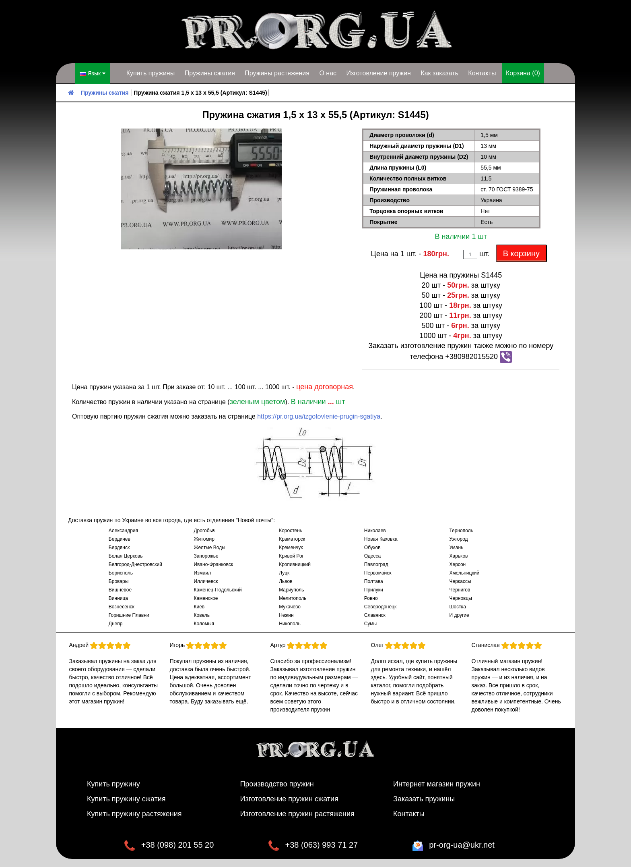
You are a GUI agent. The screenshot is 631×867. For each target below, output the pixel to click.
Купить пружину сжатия (126, 799)
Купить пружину (113, 784)
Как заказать (439, 73)
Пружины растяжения (277, 73)
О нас (327, 73)
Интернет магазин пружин (436, 784)
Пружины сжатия (210, 73)
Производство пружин (277, 784)
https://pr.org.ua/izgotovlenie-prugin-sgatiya (318, 416)
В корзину (521, 253)
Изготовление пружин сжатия (289, 799)
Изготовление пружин (378, 73)
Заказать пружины (424, 799)
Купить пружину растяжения (134, 814)
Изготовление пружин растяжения (297, 814)
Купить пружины (150, 73)
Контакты (482, 73)
